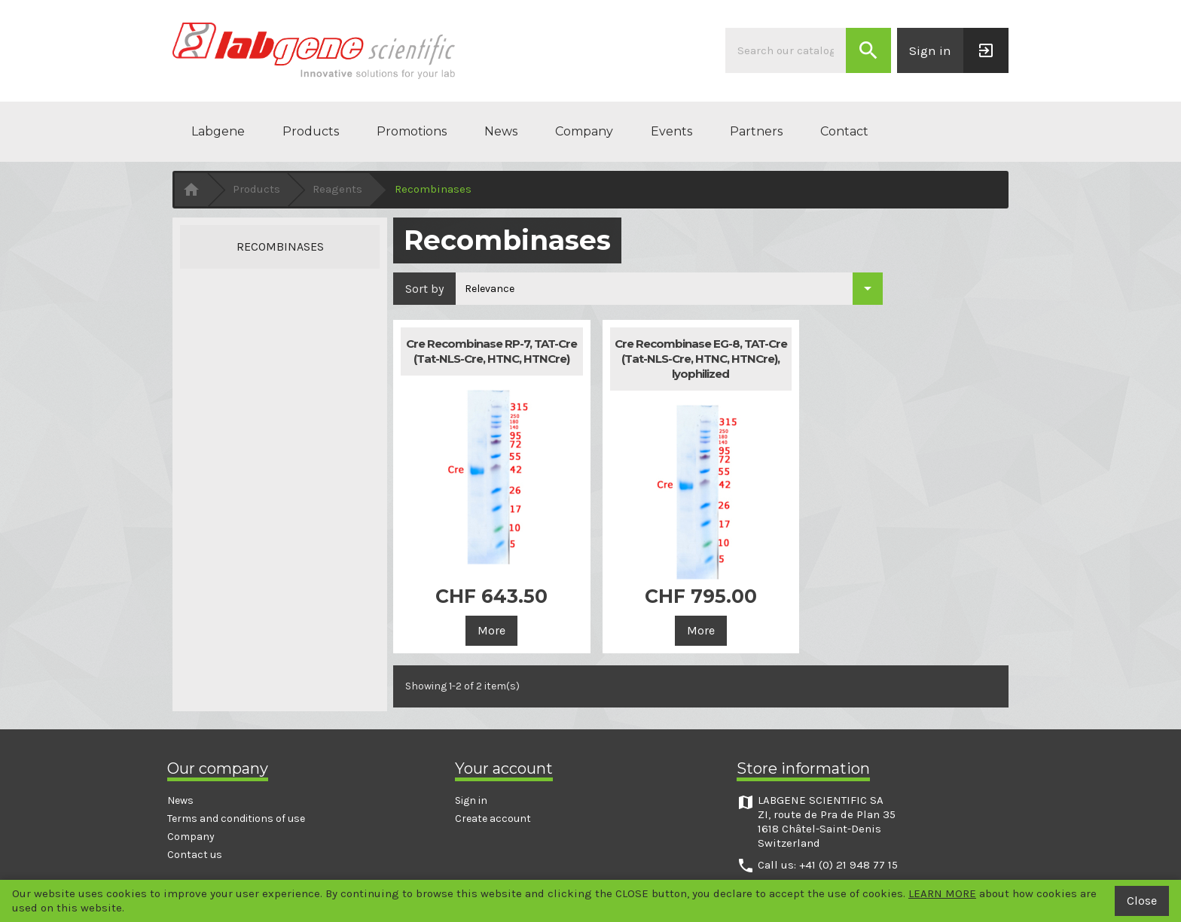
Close (1142, 900)
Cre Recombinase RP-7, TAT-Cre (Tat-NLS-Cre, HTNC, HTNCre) (491, 351)
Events (671, 131)
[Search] (785, 50)
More (491, 630)
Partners (756, 131)
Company (584, 131)
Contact (844, 131)
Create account (493, 818)
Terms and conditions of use (236, 818)
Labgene (218, 131)
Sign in (471, 800)
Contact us (194, 854)
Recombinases (280, 246)
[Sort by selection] (669, 288)
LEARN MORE (942, 893)
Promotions (412, 131)
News (500, 131)
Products (310, 131)
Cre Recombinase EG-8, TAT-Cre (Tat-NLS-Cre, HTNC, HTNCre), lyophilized (701, 358)
